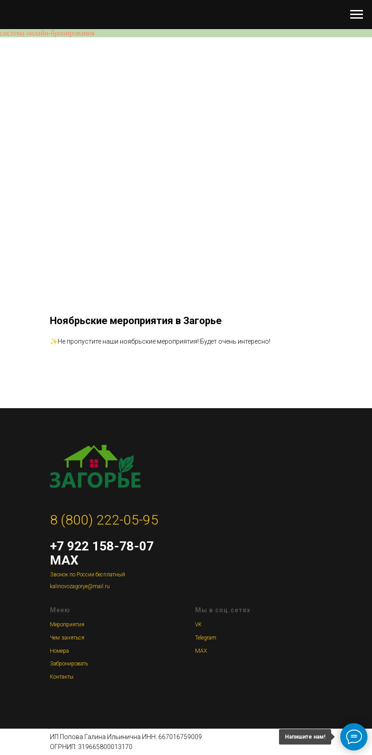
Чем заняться (67, 638)
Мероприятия (67, 624)
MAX (201, 651)
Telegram (205, 638)
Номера (59, 651)
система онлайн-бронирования (47, 33)
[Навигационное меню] (356, 14)
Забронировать (69, 663)
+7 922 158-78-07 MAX (102, 553)
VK (198, 624)
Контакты (61, 677)
